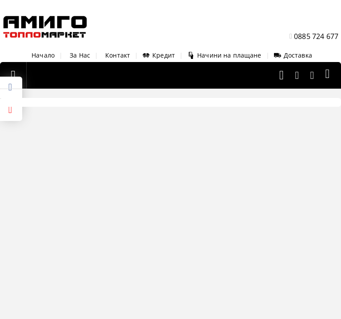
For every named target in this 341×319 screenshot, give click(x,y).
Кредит (159, 55)
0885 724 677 (316, 36)
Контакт (117, 55)
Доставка (293, 55)
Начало (43, 55)
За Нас (80, 55)
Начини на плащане (224, 55)
